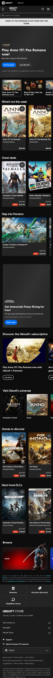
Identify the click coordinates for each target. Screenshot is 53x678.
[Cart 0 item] (48, 9)
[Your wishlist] (42, 9)
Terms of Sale (18, 663)
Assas (48, 581)
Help (20, 3)
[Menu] (3, 9)
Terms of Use (7, 657)
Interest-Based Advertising (33, 660)
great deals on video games (16, 581)
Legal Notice (7, 663)
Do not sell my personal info (12, 660)
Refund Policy (29, 663)
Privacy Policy (18, 657)
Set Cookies (29, 657)
